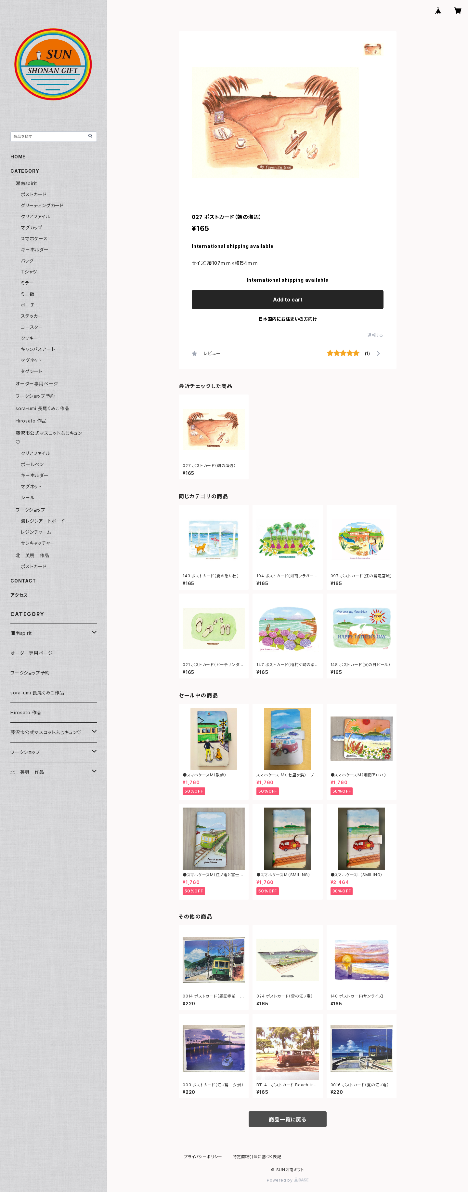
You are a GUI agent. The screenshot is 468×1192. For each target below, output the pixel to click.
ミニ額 (27, 294)
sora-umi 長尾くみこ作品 (43, 408)
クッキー (29, 338)
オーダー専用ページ (37, 383)
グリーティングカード (42, 205)
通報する (376, 335)
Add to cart (288, 299)
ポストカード (34, 194)
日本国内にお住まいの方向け (287, 319)
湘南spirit (26, 183)
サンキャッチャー (38, 543)
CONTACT (23, 580)
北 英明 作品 (32, 555)
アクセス (19, 595)
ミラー (27, 283)
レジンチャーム (36, 532)
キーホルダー (35, 249)
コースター (32, 327)
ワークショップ (31, 510)
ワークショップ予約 (35, 396)
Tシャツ (29, 272)
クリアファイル (35, 216)
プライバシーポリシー (203, 1156)
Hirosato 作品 (31, 420)
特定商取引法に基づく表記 (257, 1156)
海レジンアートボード (43, 521)
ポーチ (27, 305)
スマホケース (34, 238)
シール (27, 497)
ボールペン (32, 464)
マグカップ (32, 227)
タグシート (32, 371)
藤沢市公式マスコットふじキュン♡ (46, 732)
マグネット (31, 360)
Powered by (287, 1180)
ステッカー (32, 316)
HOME (18, 156)
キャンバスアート (38, 349)
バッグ (27, 260)
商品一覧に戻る (287, 1119)
